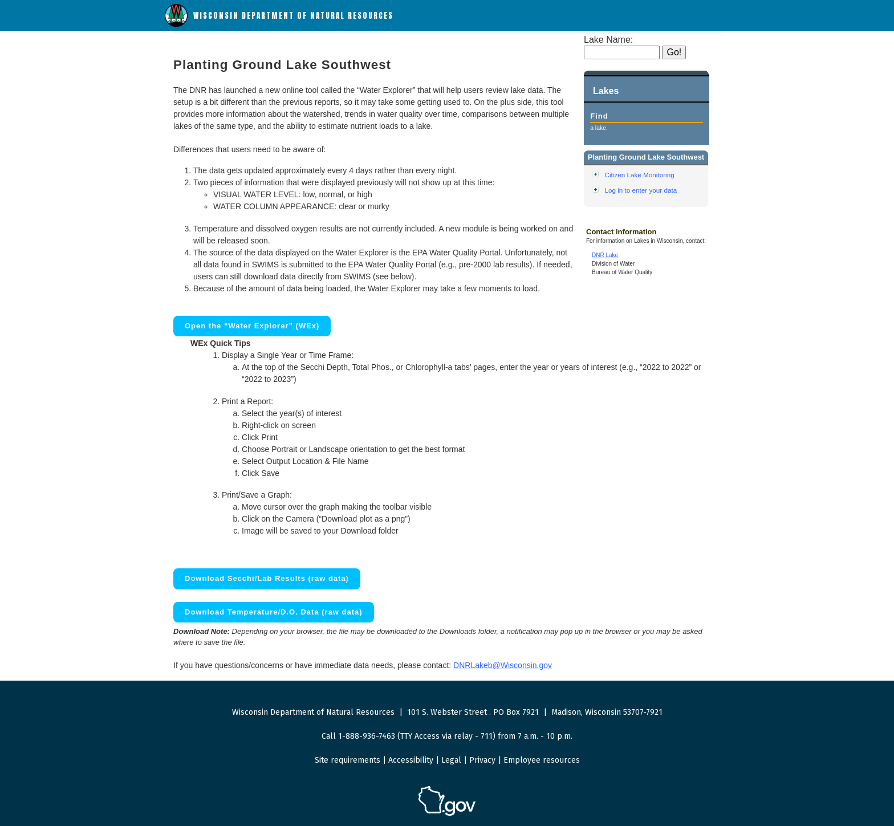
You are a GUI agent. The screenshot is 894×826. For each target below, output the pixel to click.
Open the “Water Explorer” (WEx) (252, 326)
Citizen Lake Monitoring (639, 174)
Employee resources (541, 760)
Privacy (482, 760)
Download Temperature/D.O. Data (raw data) (274, 612)
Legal (451, 760)
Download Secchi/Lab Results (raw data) (267, 578)
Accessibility (410, 760)
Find (599, 116)
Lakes (606, 91)
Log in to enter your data (641, 190)
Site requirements (347, 760)
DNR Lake (605, 255)
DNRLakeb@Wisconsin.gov (502, 665)
